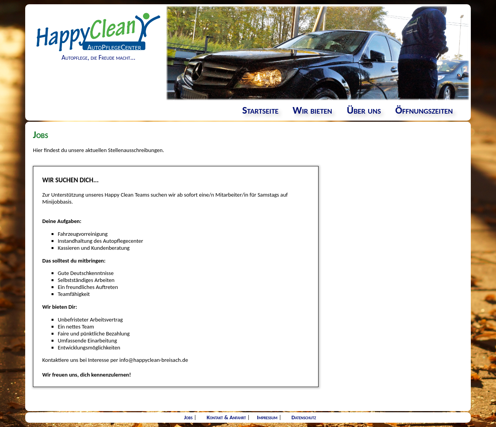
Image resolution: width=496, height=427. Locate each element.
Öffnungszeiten (424, 110)
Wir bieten (312, 110)
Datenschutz (303, 417)
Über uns (364, 110)
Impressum (267, 417)
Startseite (260, 110)
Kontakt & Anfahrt (226, 417)
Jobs (188, 417)
